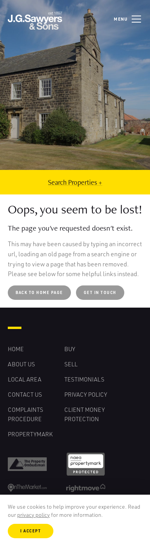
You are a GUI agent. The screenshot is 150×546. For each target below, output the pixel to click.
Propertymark (30, 434)
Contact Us (25, 394)
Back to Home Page (39, 292)
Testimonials (84, 379)
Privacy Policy (85, 394)
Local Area (24, 379)
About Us (21, 364)
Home (16, 349)
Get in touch (100, 292)
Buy (69, 349)
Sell (71, 364)
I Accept (30, 531)
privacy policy (33, 514)
